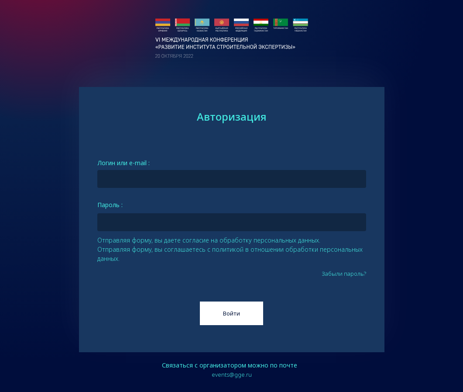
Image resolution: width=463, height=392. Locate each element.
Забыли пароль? (344, 274)
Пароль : (110, 204)
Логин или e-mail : (123, 162)
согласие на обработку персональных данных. (251, 240)
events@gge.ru (232, 374)
